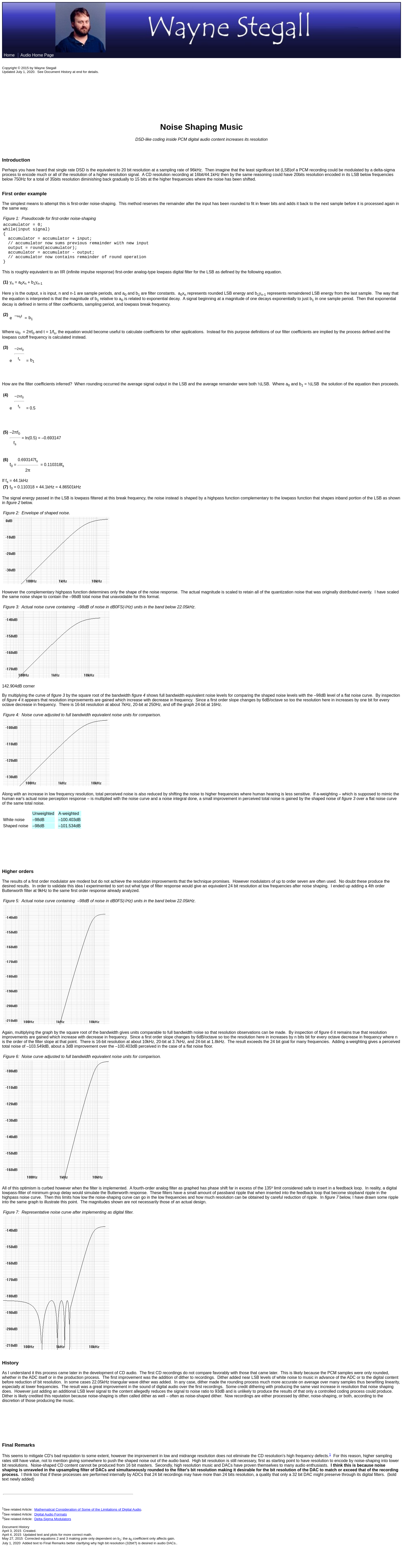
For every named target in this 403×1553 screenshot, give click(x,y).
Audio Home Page (38, 55)
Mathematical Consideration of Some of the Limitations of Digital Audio (87, 1509)
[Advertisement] (201, 95)
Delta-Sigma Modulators (52, 1519)
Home (9, 55)
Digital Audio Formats (50, 1514)
